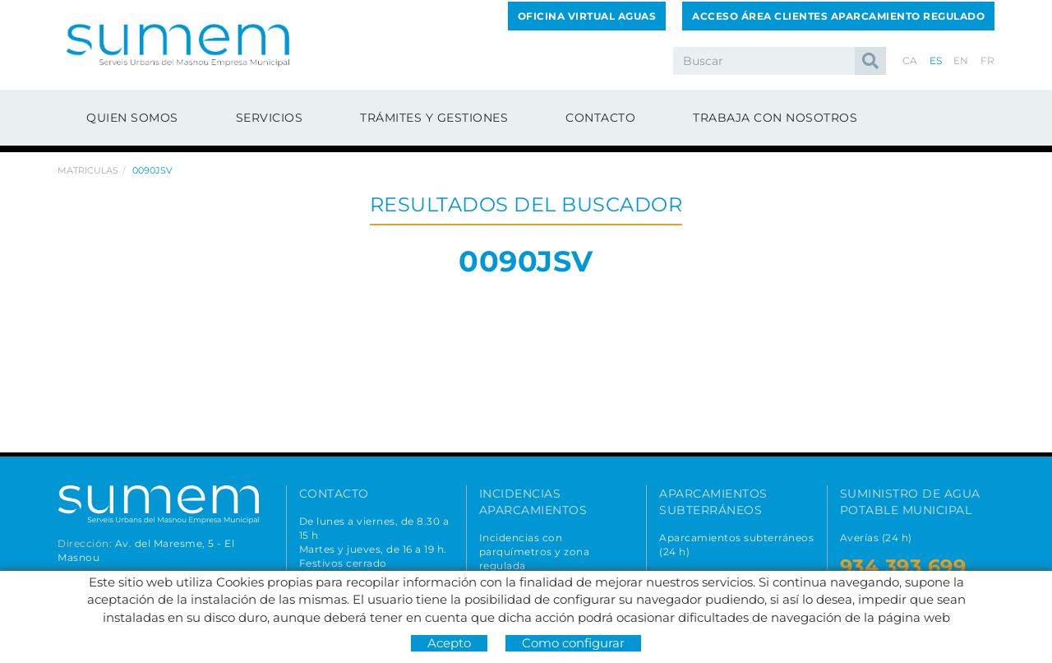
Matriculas (88, 170)
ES (936, 60)
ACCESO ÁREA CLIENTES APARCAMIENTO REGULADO (838, 16)
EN (961, 60)
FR (987, 60)
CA (910, 60)
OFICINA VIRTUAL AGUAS (587, 16)
